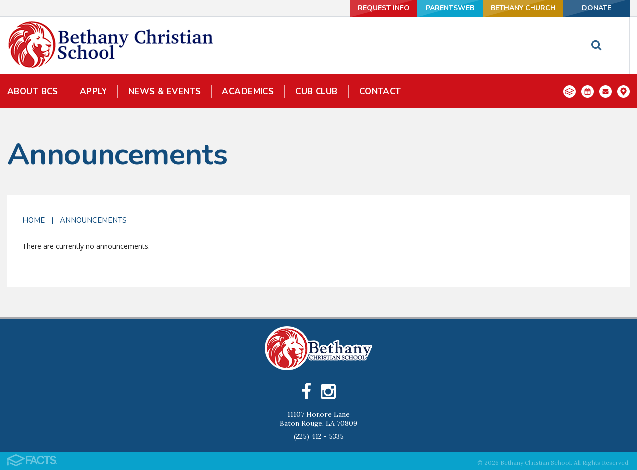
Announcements (93, 220)
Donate (596, 8)
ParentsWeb (450, 8)
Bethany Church (523, 8)
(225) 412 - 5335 (319, 436)
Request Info (384, 8)
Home (33, 220)
